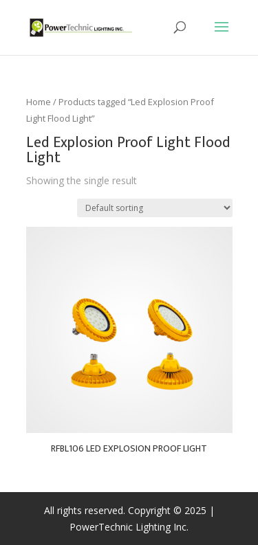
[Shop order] (155, 208)
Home (38, 102)
